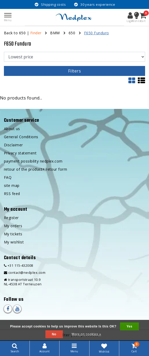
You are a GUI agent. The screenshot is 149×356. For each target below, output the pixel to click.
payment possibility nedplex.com (33, 161)
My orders (13, 225)
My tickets (13, 233)
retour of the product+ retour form (35, 169)
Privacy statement (20, 153)
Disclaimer (13, 144)
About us (12, 128)
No (54, 334)
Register (11, 217)
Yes (129, 326)
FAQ (7, 177)
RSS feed (12, 193)
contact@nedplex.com (24, 272)
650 (72, 32)
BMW (55, 32)
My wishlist (14, 242)
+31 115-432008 (18, 265)
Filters (74, 71)
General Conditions (21, 136)
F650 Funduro (96, 32)
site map (12, 185)
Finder (35, 32)
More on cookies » (86, 334)
